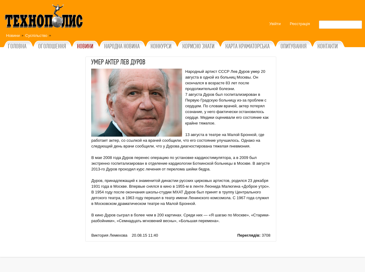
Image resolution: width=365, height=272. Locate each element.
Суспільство (36, 35)
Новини (13, 35)
